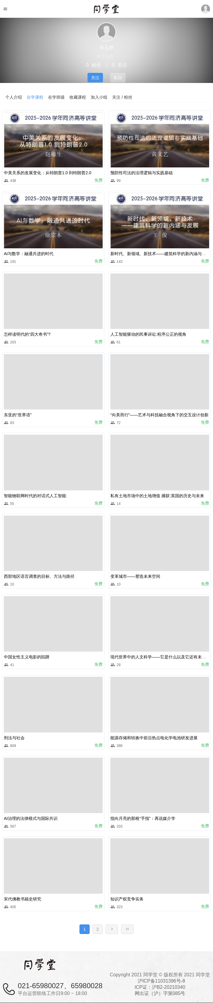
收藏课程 (77, 97)
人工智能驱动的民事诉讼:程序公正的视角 (148, 334)
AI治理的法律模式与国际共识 (31, 818)
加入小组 (99, 97)
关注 (95, 77)
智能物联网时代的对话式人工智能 (35, 495)
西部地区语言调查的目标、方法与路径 (39, 576)
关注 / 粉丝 (122, 97)
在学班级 (56, 97)
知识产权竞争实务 (127, 899)
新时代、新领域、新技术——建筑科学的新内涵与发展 (160, 253)
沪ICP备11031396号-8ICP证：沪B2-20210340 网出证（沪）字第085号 (160, 987)
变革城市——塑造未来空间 (135, 576)
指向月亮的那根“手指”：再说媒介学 (142, 818)
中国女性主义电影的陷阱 (27, 657)
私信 (118, 77)
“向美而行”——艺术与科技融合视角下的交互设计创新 (159, 414)
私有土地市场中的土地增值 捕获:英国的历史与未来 (157, 495)
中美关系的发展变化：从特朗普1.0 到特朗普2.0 (47, 172)
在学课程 (35, 97)
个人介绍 (13, 97)
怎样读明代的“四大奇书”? (27, 334)
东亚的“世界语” (17, 414)
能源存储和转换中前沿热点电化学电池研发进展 (154, 737)
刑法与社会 (14, 737)
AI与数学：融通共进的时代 (28, 253)
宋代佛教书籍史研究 (22, 899)
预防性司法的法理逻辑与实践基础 (141, 172)
